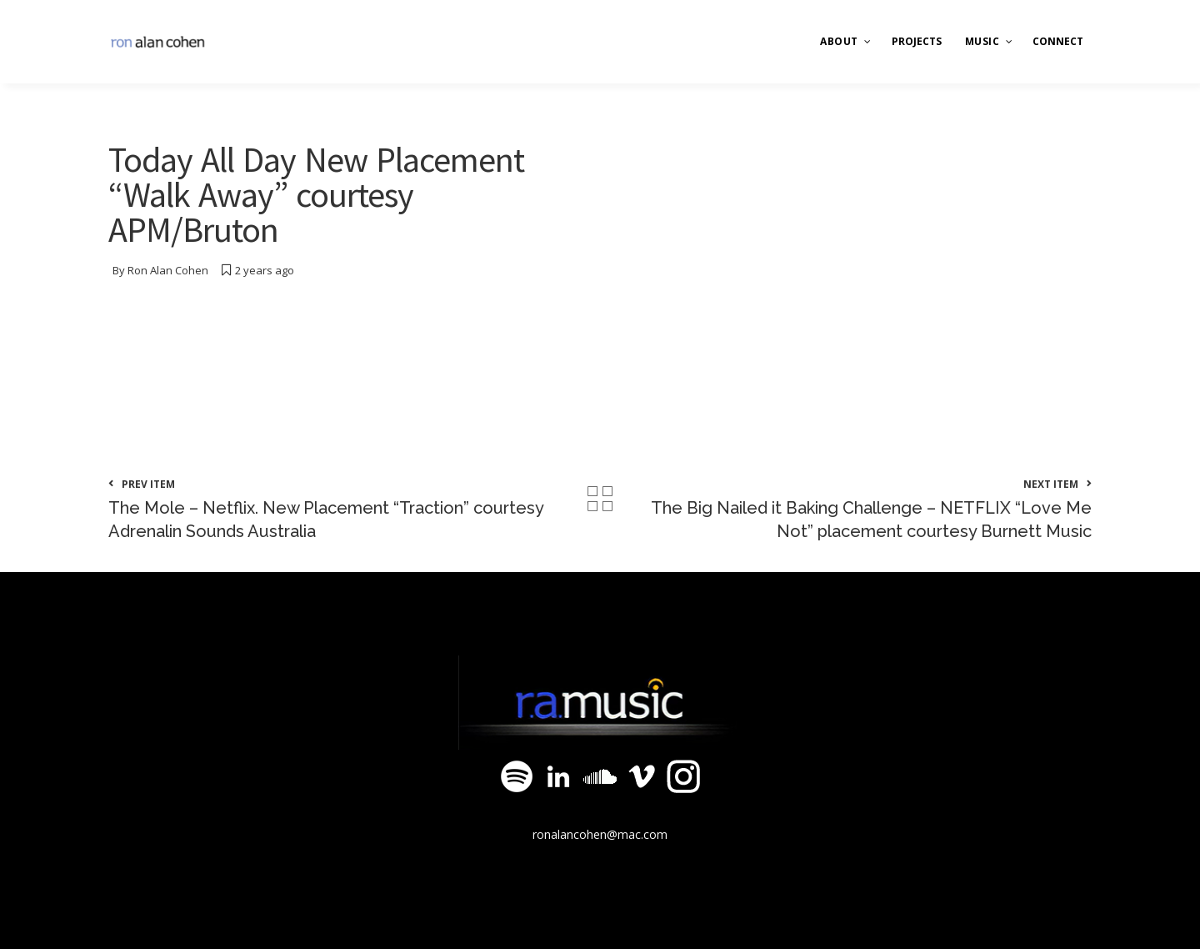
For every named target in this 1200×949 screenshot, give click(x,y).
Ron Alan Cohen (168, 270)
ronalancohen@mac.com (600, 834)
